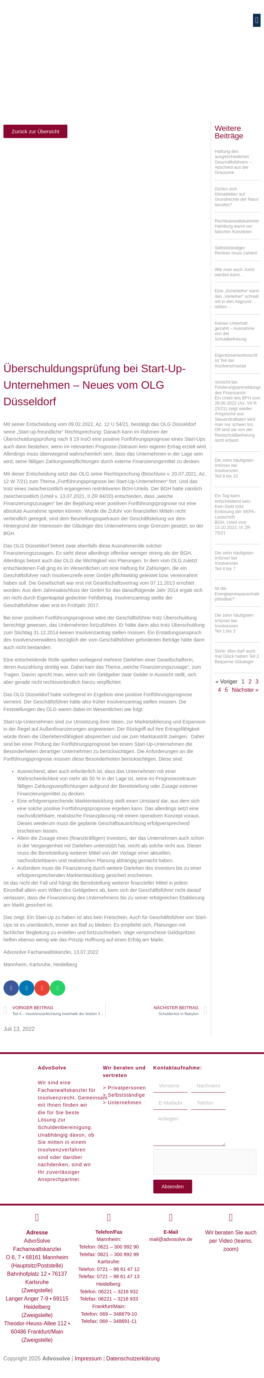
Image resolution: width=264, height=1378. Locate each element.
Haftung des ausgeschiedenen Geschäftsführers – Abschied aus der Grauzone (233, 162)
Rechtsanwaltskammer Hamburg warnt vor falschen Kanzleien (236, 226)
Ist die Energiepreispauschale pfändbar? (236, 594)
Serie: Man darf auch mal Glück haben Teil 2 (237, 656)
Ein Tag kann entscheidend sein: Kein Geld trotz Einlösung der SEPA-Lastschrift (234, 506)
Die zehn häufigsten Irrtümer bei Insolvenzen (237, 468)
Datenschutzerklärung (133, 1358)
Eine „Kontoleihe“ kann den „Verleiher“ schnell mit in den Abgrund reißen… (236, 298)
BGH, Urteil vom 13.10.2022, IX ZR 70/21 (232, 527)
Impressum (88, 1358)
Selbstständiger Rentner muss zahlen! (235, 250)
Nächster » (245, 690)
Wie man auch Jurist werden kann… (234, 272)
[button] (257, 20)
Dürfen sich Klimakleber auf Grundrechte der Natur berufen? (236, 196)
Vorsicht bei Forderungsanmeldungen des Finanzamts (239, 411)
